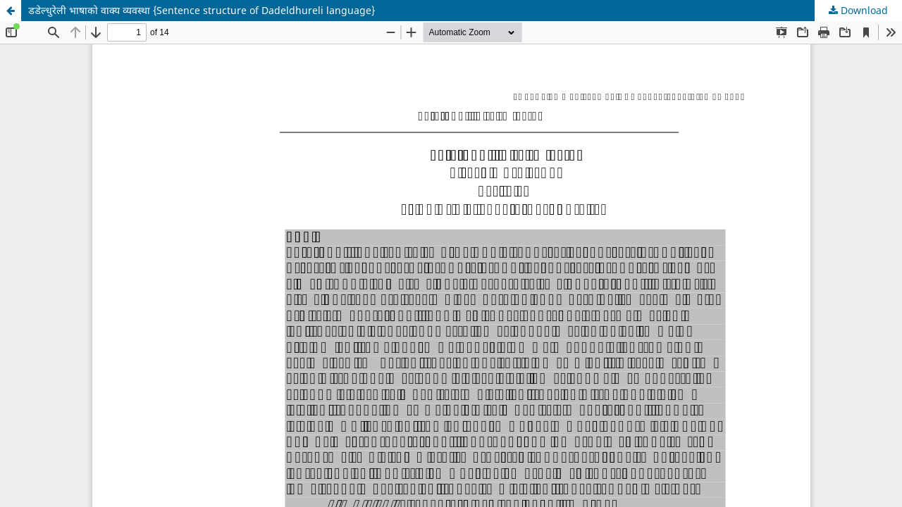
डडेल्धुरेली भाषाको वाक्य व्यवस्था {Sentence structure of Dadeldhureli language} (201, 10)
